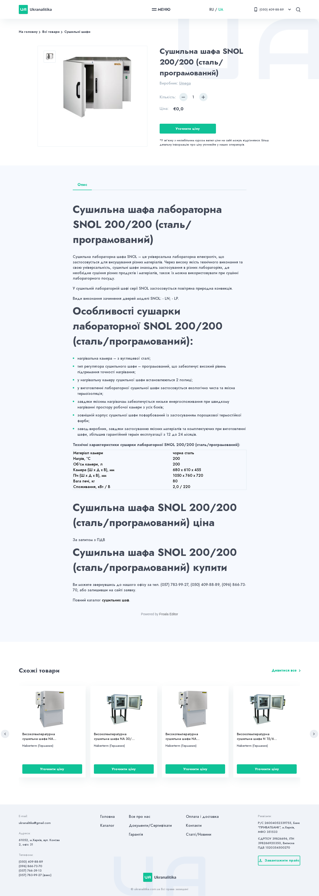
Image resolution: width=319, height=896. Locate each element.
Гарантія (136, 834)
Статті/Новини (198, 834)
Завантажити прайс (279, 860)
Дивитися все (284, 670)
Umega (185, 83)
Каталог (107, 825)
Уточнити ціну (188, 128)
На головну (28, 31)
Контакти (194, 825)
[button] (5, 734)
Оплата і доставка (202, 816)
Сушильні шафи (77, 31)
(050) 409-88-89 (31, 861)
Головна (107, 816)
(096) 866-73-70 (30, 866)
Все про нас (139, 816)
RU (211, 9)
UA (220, 9)
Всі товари (51, 31)
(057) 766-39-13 (30, 870)
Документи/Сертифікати (150, 825)
